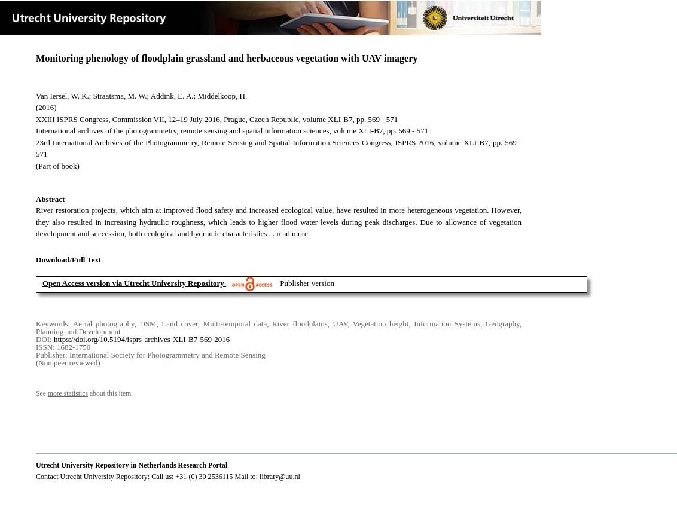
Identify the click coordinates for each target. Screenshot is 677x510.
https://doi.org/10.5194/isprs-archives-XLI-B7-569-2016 (142, 339)
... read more (288, 233)
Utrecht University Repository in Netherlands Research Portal (131, 465)
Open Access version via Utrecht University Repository (133, 283)
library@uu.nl (280, 476)
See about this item (83, 394)
